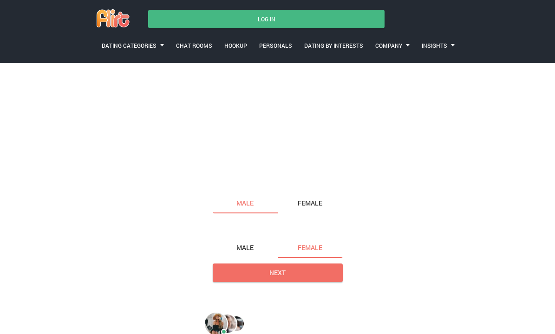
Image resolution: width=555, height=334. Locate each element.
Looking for (234, 228)
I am (221, 183)
